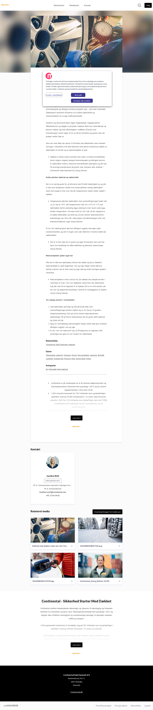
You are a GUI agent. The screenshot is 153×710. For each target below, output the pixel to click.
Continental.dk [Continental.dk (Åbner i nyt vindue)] (76, 692)
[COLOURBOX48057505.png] (100, 530)
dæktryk (64, 369)
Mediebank (74, 5)
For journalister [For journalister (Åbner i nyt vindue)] (121, 705)
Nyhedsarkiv (59, 5)
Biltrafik (101, 355)
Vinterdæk (52, 369)
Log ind (147, 705)
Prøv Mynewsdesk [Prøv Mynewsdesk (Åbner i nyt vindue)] (103, 705)
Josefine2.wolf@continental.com (52, 492)
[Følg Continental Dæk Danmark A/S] (148, 5)
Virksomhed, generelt (54, 355)
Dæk (59, 369)
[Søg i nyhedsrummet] (139, 5)
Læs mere (76, 418)
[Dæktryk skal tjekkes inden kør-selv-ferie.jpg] (53, 530)
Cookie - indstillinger (54, 95)
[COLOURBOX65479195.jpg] (53, 565)
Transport (67, 355)
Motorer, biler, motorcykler (75, 358)
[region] (77, 88)
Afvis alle (78, 95)
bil (47, 369)
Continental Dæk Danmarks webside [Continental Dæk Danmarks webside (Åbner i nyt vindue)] (60, 344)
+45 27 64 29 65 (53, 495)
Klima (88, 358)
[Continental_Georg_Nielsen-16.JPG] (100, 565)
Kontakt (87, 5)
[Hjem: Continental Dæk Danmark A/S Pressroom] (5, 5)
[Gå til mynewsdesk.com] (11, 705)
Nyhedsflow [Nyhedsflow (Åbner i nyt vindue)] (136, 705)
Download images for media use (107, 512)
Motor (74, 355)
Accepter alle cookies (81, 101)
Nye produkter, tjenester (87, 355)
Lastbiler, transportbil (55, 358)
